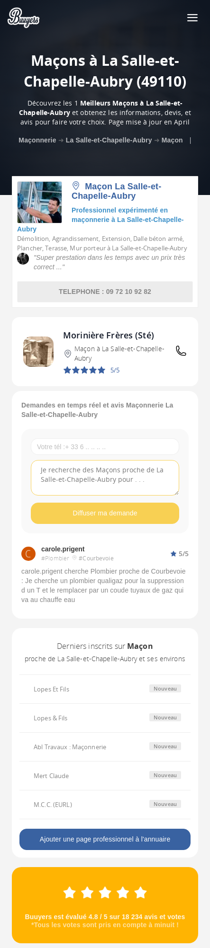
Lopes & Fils (51, 718)
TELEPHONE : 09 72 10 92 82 (105, 291)
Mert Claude (51, 775)
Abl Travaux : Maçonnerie (70, 747)
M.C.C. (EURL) (53, 804)
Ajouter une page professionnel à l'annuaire (105, 839)
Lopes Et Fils (51, 689)
